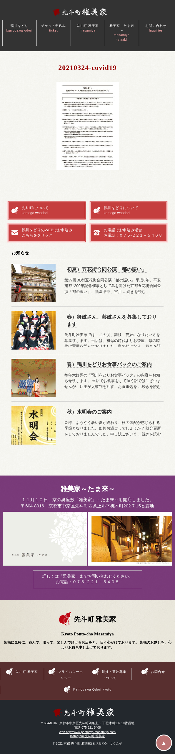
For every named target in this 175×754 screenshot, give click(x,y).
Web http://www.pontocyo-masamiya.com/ (87, 732)
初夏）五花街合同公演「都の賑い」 (107, 269)
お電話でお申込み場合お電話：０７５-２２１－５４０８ (133, 232)
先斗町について (52, 211)
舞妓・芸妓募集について (114, 674)
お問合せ (158, 671)
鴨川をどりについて (134, 211)
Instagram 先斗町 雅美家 (87, 736)
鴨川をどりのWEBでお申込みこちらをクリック (47, 232)
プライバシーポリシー (70, 674)
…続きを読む (134, 291)
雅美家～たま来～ (121, 32)
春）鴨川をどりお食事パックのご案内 (109, 364)
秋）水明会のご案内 (89, 412)
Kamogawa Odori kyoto (92, 689)
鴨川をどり (19, 28)
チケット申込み (53, 28)
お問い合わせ (155, 28)
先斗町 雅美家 (87, 28)
